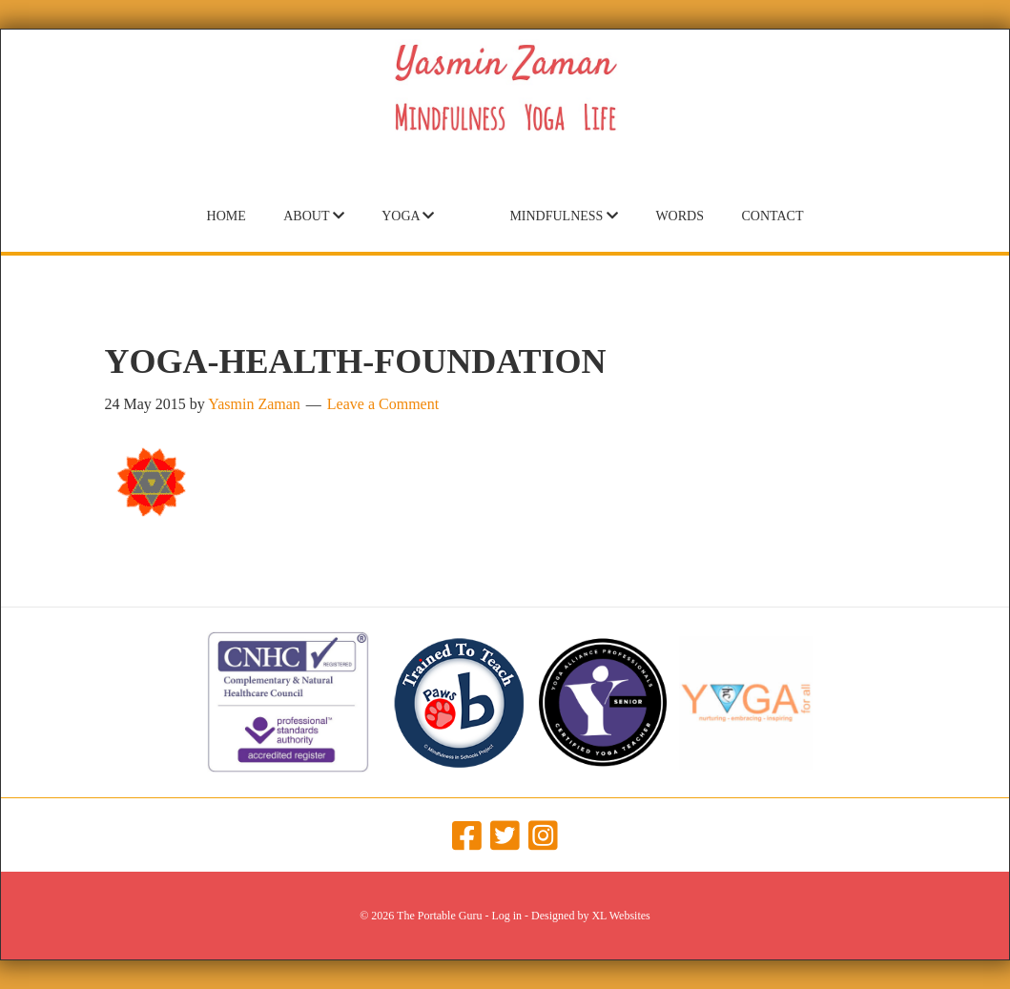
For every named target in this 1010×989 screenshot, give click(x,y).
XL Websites (620, 915)
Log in (506, 915)
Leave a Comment (383, 404)
